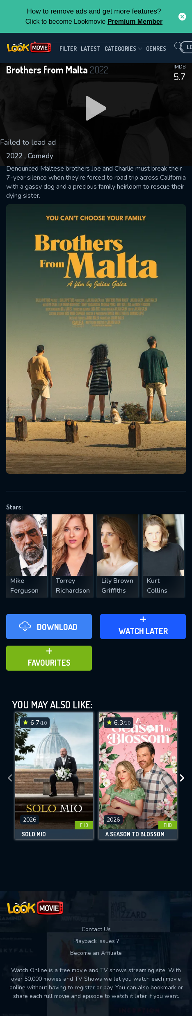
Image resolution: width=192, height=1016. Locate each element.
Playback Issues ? (96, 941)
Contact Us (96, 929)
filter (68, 48)
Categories (123, 49)
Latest (91, 48)
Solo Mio (34, 834)
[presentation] (10, 778)
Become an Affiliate (96, 953)
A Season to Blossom (135, 834)
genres (156, 48)
